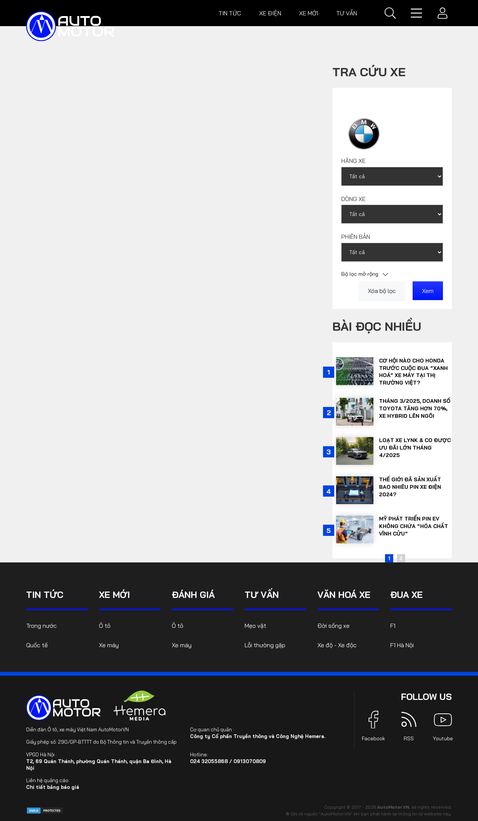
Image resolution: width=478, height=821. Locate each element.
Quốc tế (37, 645)
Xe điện (270, 13)
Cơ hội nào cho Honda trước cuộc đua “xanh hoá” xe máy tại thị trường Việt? (413, 371)
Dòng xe (353, 199)
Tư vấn (346, 13)
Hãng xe (353, 160)
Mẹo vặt (255, 625)
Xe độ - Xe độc (337, 645)
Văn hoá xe (343, 594)
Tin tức (229, 13)
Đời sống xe (333, 625)
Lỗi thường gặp (265, 645)
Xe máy (109, 645)
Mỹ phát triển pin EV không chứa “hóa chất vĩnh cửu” (413, 526)
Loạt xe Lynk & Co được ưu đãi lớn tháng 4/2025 (415, 447)
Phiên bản (355, 236)
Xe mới (308, 13)
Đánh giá (193, 594)
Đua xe (406, 594)
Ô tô (105, 625)
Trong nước (41, 625)
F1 (392, 625)
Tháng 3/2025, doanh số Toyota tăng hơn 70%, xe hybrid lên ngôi (414, 408)
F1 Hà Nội (402, 645)
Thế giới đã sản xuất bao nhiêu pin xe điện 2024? (410, 486)
